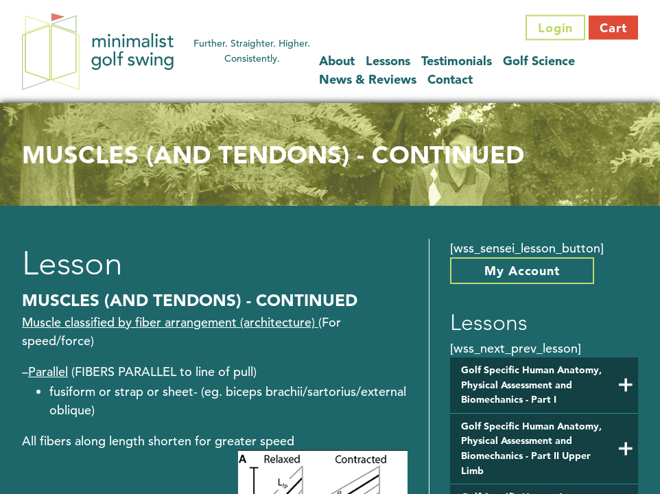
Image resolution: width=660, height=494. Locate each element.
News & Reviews (367, 78)
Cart (613, 28)
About (337, 60)
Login (556, 28)
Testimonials (456, 60)
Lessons (388, 60)
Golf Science (539, 60)
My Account (522, 271)
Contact (450, 78)
